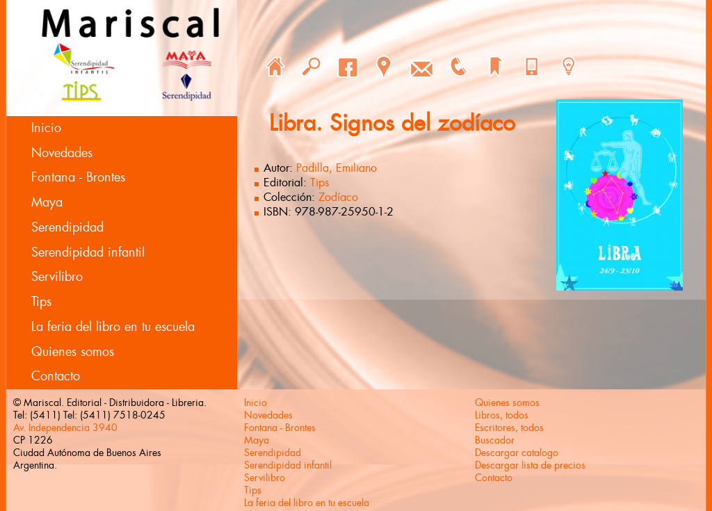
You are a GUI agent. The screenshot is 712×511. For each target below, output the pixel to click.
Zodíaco (338, 197)
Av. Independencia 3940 (65, 427)
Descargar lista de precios (530, 465)
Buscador (495, 440)
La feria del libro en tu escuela (113, 326)
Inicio (46, 128)
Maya (47, 202)
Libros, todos (501, 415)
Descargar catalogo (516, 452)
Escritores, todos (509, 427)
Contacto (55, 376)
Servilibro (57, 276)
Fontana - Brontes (78, 177)
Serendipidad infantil (88, 252)
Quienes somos (72, 351)
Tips (41, 301)
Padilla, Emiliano (336, 168)
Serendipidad (67, 227)
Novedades (61, 153)
